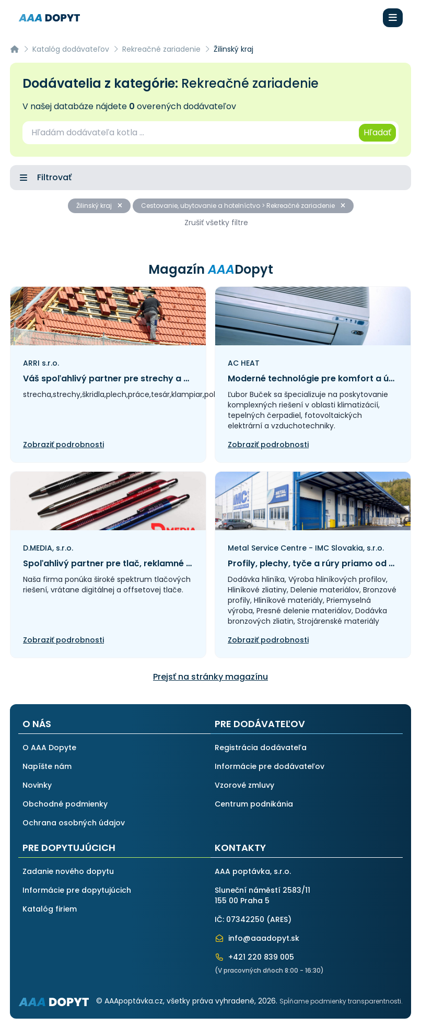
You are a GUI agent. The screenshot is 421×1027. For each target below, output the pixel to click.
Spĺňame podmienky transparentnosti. (341, 1001)
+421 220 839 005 (254, 957)
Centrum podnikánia (254, 804)
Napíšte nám (47, 766)
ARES (279, 919)
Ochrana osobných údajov (73, 823)
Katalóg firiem (49, 909)
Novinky (37, 785)
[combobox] (190, 132)
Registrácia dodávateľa (261, 747)
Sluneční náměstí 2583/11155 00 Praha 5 (262, 895)
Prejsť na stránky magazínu (210, 677)
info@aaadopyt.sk (257, 938)
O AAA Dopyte (49, 747)
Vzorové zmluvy (244, 785)
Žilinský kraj (99, 205)
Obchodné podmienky (65, 804)
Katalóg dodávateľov (70, 49)
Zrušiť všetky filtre (216, 222)
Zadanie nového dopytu (68, 871)
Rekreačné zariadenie (161, 49)
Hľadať (377, 132)
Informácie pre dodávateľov (269, 766)
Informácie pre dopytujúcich (76, 890)
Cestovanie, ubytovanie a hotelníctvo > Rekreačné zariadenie (243, 205)
